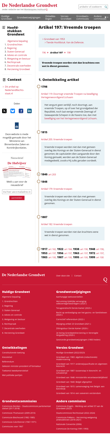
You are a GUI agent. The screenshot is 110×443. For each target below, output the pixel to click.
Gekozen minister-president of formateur (21, 366)
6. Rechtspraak (9, 323)
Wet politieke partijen (12, 375)
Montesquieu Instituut (34, 9)
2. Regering (7, 305)
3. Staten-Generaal (11, 310)
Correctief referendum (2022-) (70, 319)
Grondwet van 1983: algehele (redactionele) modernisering (76, 358)
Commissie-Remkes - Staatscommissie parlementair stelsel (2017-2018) (26, 407)
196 (44, 52)
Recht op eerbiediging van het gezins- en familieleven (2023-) (81, 313)
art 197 (52, 253)
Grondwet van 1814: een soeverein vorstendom (78, 393)
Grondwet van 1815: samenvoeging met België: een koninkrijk (80, 387)
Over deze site (63, 275)
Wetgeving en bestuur (19, 58)
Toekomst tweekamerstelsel (15, 370)
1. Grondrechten (10, 301)
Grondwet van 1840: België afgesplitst (74, 382)
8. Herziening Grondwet (13, 333)
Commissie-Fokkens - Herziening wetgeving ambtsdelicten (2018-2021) (76, 418)
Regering (12, 48)
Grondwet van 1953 (54, 39)
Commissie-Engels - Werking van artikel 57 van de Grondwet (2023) (79, 407)
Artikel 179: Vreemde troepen (56, 188)
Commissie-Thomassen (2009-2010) (18, 413)
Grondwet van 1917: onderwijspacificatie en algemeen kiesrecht (81, 365)
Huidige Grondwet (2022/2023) (70, 352)
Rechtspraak (13, 62)
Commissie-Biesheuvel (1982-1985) (18, 417)
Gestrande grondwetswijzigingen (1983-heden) (78, 339)
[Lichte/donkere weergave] (106, 17)
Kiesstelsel (7, 357)
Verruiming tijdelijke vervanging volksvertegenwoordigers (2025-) (71, 302)
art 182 (52, 249)
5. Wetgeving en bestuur (13, 319)
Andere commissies (100, 17)
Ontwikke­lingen (50, 17)
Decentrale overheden (19, 65)
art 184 (68, 249)
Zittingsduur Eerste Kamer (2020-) (72, 328)
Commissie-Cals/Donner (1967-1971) (19, 422)
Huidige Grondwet (6, 17)
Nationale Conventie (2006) (69, 424)
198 (69, 52)
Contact (77, 275)
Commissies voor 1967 (12, 426)
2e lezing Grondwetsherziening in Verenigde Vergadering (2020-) (77, 334)
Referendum (8, 361)
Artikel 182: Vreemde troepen (56, 224)
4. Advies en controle (12, 314)
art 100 (52, 257)
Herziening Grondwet (18, 69)
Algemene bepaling (17, 41)
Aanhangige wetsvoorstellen (69, 296)
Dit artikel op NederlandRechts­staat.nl (14, 90)
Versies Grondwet (66, 17)
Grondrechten (14, 44)
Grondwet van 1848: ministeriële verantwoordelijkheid (81, 377)
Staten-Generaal (16, 51)
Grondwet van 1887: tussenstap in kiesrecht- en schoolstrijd (78, 371)
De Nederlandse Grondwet (29, 5)
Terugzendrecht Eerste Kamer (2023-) (73, 308)
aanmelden (16, 197)
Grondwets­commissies (82, 17)
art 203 (52, 174)
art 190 (84, 249)
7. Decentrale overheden (13, 328)
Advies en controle (17, 55)
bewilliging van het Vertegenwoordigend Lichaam (71, 118)
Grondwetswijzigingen (28, 17)
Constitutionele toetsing (13, 352)
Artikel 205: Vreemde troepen (56, 139)
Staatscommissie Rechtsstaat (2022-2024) (75, 413)
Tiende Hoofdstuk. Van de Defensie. (65, 42)
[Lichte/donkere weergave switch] (106, 17)
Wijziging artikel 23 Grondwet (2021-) (73, 323)
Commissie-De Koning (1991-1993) (72, 428)
